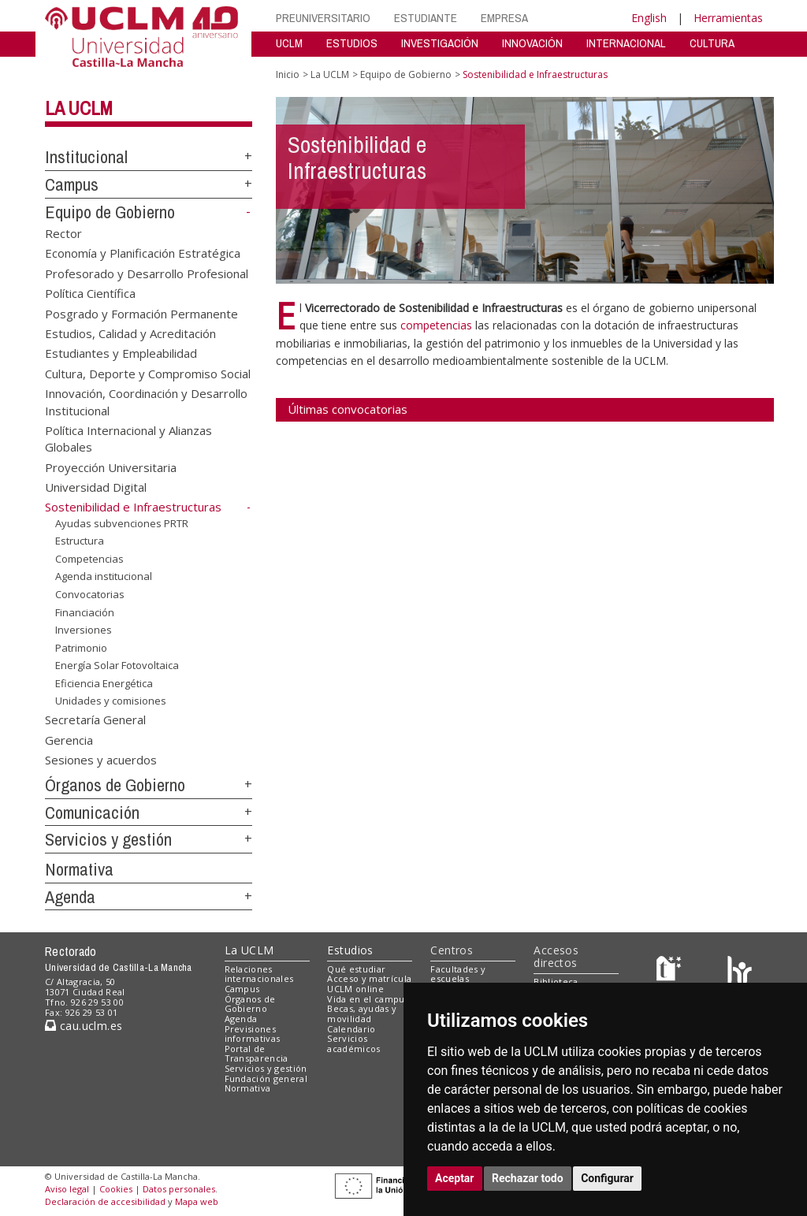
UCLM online (355, 989)
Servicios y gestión (108, 839)
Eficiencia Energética (104, 683)
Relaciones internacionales (259, 974)
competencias (437, 325)
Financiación (84, 611)
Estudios (350, 950)
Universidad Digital (96, 487)
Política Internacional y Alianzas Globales (128, 438)
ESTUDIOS (351, 43)
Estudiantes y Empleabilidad (121, 353)
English (649, 17)
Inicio (287, 74)
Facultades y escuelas (457, 974)
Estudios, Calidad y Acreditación (130, 332)
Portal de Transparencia (256, 1054)
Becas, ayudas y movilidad (361, 1013)
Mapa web (196, 1201)
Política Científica (90, 293)
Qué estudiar (356, 969)
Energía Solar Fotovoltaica (117, 665)
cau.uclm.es (83, 1025)
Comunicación (92, 812)
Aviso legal (67, 1189)
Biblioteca (556, 981)
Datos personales (179, 1189)
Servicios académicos (353, 1043)
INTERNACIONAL (626, 43)
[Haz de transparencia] (671, 972)
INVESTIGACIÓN (439, 43)
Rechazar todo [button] (527, 1178)
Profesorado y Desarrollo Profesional (146, 273)
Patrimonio (81, 648)
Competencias (89, 559)
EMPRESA (504, 17)
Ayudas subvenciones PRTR (121, 523)
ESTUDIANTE (425, 17)
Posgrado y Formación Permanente (141, 313)
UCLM (289, 43)
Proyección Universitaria (111, 466)
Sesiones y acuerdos (101, 760)
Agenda (70, 897)
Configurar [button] (607, 1178)
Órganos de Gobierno (115, 785)
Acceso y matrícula (369, 978)
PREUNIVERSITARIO (323, 17)
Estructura (79, 541)
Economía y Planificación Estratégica (142, 253)
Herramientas (728, 17)
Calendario (351, 1029)
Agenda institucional (103, 576)
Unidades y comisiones (110, 701)
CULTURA (712, 43)
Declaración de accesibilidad (105, 1201)
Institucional (86, 157)
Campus (72, 184)
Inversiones (83, 630)
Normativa (79, 869)
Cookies (115, 1189)
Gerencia (69, 739)
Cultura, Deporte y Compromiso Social (148, 373)
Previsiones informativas (253, 1034)
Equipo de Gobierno (110, 212)
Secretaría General (95, 719)
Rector (63, 232)
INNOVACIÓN (532, 43)
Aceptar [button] (454, 1178)
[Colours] (739, 972)
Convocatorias (90, 594)
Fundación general (266, 1078)
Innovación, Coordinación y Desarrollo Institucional (146, 401)
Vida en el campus (368, 999)
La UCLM (79, 108)
